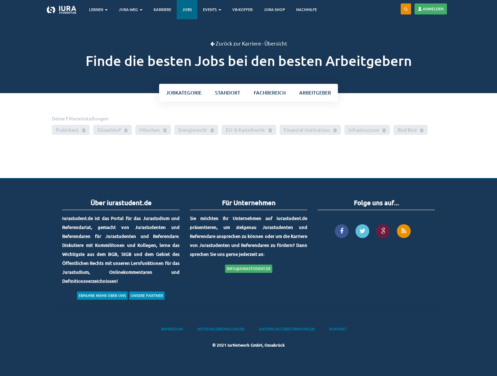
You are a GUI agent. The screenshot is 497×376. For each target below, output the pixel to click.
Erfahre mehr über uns (102, 295)
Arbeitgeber (315, 92)
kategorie (184, 92)
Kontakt (338, 329)
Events (212, 9)
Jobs (187, 9)
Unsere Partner (147, 295)
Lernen (98, 9)
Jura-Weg (131, 9)
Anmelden (431, 9)
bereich (270, 92)
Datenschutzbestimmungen (287, 329)
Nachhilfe (306, 9)
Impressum (172, 329)
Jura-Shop (274, 9)
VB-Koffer (242, 9)
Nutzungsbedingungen (220, 329)
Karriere (162, 9)
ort (227, 92)
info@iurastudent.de (249, 268)
